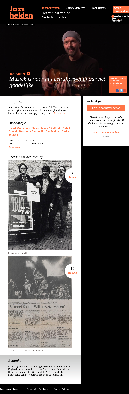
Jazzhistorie (99, 7)
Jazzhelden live (75, 7)
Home (10, 24)
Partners (57, 389)
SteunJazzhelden (121, 9)
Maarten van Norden (106, 132)
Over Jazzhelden (45, 389)
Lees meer (59, 113)
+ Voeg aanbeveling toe (106, 107)
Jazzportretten (51, 7)
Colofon (65, 389)
